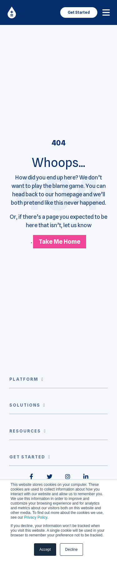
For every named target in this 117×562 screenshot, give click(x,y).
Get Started (79, 12)
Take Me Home (59, 241)
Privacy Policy (35, 517)
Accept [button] (45, 549)
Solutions (24, 405)
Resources (25, 430)
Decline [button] (71, 549)
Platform (23, 379)
